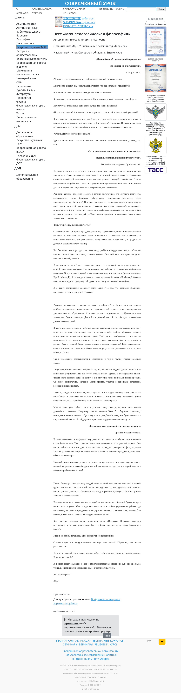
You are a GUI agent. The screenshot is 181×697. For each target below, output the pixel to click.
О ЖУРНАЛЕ (22, 11)
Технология (23, 98)
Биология (22, 35)
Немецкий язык (26, 78)
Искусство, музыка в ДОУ (29, 142)
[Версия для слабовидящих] (162, 642)
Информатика (25, 43)
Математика (24, 70)
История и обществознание (27, 53)
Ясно (107, 635)
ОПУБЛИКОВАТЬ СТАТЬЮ (42, 11)
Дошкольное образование (24, 134)
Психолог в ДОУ (26, 155)
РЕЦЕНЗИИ (101, 644)
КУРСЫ (120, 9)
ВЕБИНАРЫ (106, 9)
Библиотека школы (28, 31)
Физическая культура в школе (30, 107)
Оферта (104, 659)
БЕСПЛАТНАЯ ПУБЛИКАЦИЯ (73, 640)
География (23, 39)
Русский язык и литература (25, 92)
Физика (21, 101)
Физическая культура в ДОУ (30, 161)
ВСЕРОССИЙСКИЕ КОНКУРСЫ (74, 11)
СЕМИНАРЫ (70, 644)
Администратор (26, 24)
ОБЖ (19, 82)
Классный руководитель (31, 59)
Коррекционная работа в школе (31, 64)
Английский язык (27, 28)
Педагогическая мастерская (26, 119)
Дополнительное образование (27, 176)
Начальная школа (27, 74)
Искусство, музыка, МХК (31, 47)
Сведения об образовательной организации (90, 651)
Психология (23, 86)
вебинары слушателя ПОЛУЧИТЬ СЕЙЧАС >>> (79, 22)
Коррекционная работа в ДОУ (31, 150)
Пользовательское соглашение (84, 655)
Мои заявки (155, 19)
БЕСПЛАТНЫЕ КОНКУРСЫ (108, 640)
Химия (20, 113)
